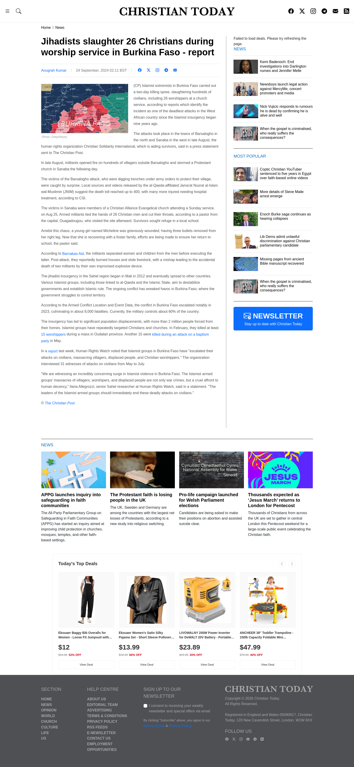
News (59, 27)
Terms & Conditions (107, 716)
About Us (96, 699)
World (48, 716)
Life (45, 733)
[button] (7, 12)
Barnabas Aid (73, 253)
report (53, 351)
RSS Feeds (97, 727)
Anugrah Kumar (54, 70)
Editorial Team (102, 704)
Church (49, 721)
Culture (49, 727)
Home (46, 27)
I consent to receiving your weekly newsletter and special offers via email (179, 708)
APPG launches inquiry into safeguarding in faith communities (71, 500)
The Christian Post (60, 403)
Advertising (99, 710)
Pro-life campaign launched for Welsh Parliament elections (208, 500)
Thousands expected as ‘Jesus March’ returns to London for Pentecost (274, 500)
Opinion (49, 710)
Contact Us (99, 738)
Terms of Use (154, 726)
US (43, 738)
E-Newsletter (101, 733)
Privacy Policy (102, 721)
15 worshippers (53, 334)
